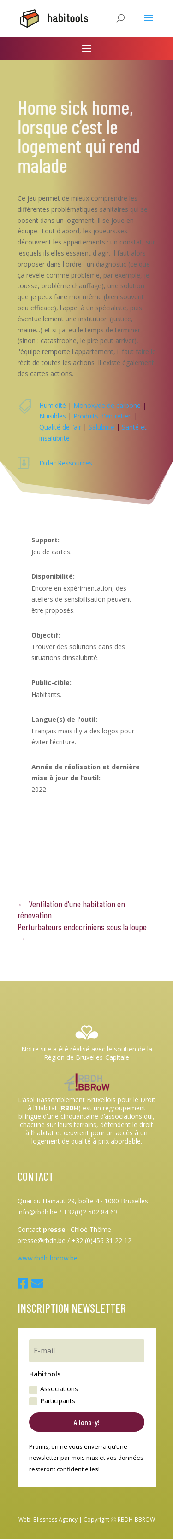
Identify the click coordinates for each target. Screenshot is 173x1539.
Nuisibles (52, 416)
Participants (52, 1400)
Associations (53, 1389)
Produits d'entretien (102, 416)
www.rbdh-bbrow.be (48, 1258)
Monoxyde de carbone (107, 405)
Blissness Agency (55, 1519)
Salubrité (101, 427)
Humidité (52, 405)
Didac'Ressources (65, 463)
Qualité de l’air (60, 427)
